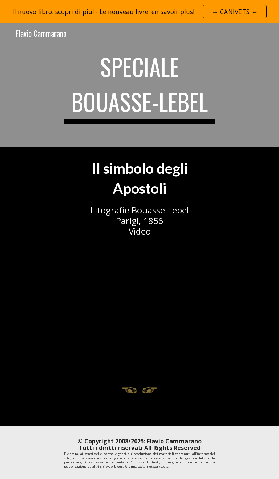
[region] (139, 11)
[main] (139, 85)
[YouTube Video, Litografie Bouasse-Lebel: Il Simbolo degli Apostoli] (139, 313)
